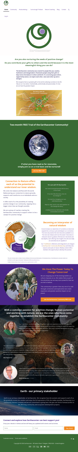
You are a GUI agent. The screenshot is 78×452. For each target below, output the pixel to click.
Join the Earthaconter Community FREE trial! (57, 299)
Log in (6, 16)
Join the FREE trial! (39, 171)
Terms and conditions (21, 438)
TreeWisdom (47, 244)
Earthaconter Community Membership (54, 246)
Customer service (8, 438)
